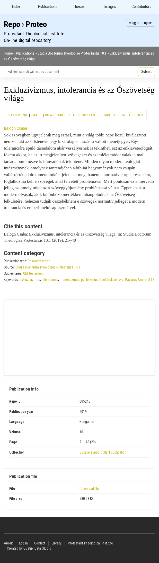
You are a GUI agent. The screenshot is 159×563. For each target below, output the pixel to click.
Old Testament (33, 273)
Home (8, 53)
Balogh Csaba (15, 128)
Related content (82, 115)
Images (110, 6)
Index (16, 6)
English (148, 23)
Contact (39, 543)
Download (54, 115)
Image (36, 115)
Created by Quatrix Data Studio (29, 548)
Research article (39, 261)
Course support (90, 452)
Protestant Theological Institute (90, 543)
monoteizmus (70, 280)
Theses (79, 6)
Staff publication (114, 452)
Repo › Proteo (25, 24)
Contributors (141, 6)
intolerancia (50, 280)
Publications (47, 6)
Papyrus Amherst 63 (139, 280)
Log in (23, 543)
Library (56, 543)
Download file (89, 489)
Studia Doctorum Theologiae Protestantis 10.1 (72, 53)
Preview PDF (17, 115)
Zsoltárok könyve (111, 280)
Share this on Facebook (122, 115)
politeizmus (89, 280)
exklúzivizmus (30, 280)
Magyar (134, 23)
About (8, 543)
